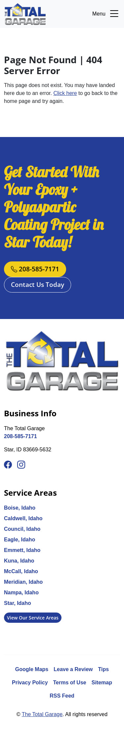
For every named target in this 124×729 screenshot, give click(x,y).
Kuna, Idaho (19, 561)
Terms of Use (69, 682)
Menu (106, 14)
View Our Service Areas (33, 618)
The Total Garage (42, 714)
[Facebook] (8, 465)
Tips (103, 669)
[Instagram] (21, 465)
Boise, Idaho (19, 508)
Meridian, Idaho (23, 582)
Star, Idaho (17, 603)
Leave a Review (73, 669)
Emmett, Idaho (22, 550)
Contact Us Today (37, 284)
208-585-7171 (35, 268)
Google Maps (31, 669)
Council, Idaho (22, 529)
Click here (65, 93)
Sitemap (102, 682)
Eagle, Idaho (19, 539)
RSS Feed (62, 696)
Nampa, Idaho (21, 592)
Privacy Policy (30, 682)
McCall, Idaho (21, 571)
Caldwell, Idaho (23, 518)
